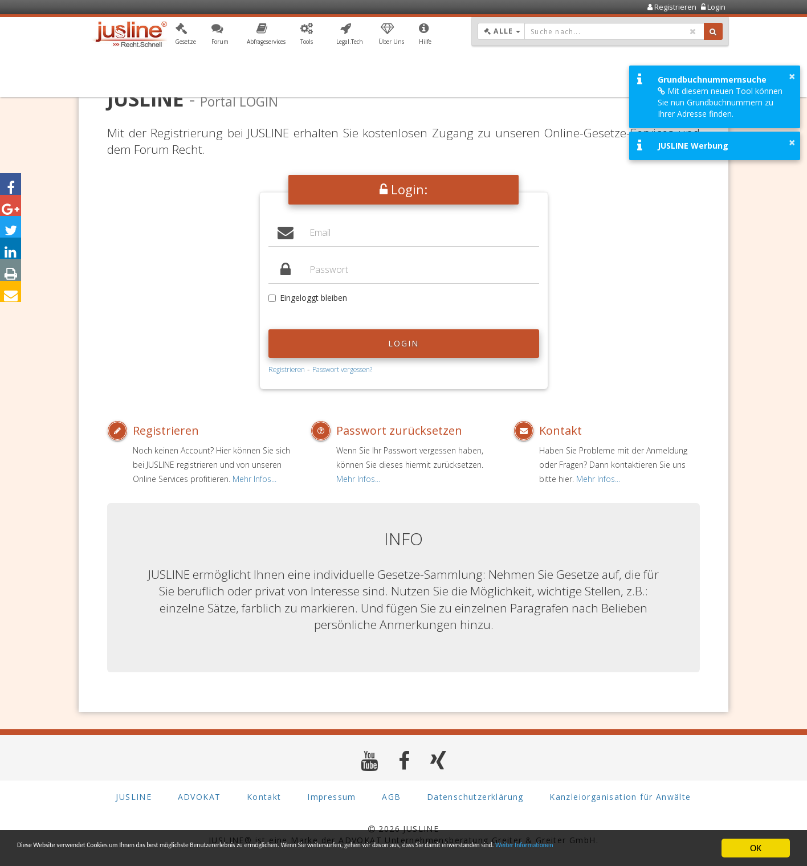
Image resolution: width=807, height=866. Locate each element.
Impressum (331, 797)
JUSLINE (134, 797)
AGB (391, 797)
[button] (185, 36)
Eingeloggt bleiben (307, 297)
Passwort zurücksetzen (399, 430)
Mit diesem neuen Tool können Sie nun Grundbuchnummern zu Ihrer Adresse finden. (720, 102)
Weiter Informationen (81, 853)
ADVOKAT (199, 797)
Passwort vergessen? (342, 369)
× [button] (792, 76)
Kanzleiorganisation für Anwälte (620, 797)
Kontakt (560, 430)
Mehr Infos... (254, 478)
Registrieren (286, 369)
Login (403, 343)
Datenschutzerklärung (475, 797)
